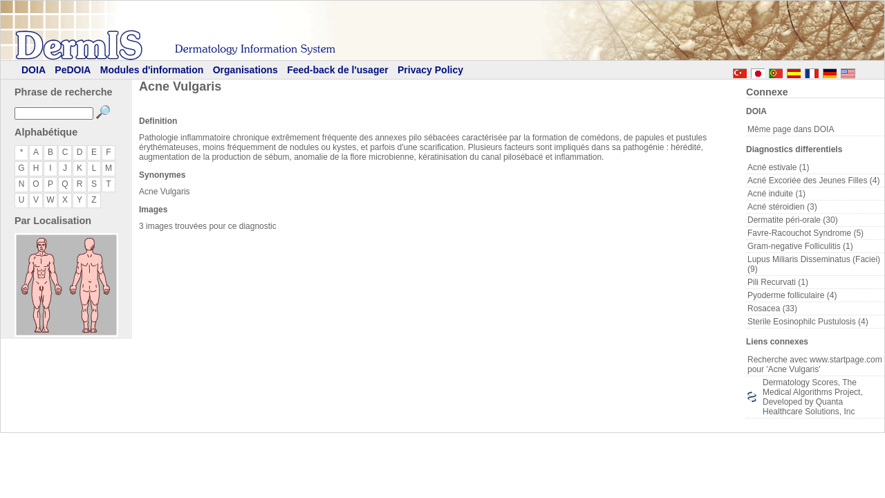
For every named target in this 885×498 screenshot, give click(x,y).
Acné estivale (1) (778, 167)
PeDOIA (73, 69)
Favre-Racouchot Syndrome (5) (805, 233)
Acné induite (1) (776, 194)
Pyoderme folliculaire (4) (792, 295)
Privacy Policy (430, 69)
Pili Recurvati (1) (777, 282)
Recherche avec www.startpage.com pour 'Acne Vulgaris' (814, 364)
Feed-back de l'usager (338, 69)
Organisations (245, 69)
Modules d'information (152, 69)
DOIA (33, 69)
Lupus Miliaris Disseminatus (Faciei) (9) (813, 264)
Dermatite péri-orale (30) (792, 220)
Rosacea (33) (772, 308)
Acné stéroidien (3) (782, 207)
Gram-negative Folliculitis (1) (800, 246)
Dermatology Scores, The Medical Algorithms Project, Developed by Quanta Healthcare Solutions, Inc (813, 397)
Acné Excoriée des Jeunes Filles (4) (813, 180)
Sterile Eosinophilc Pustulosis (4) (807, 321)
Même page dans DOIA (790, 129)
